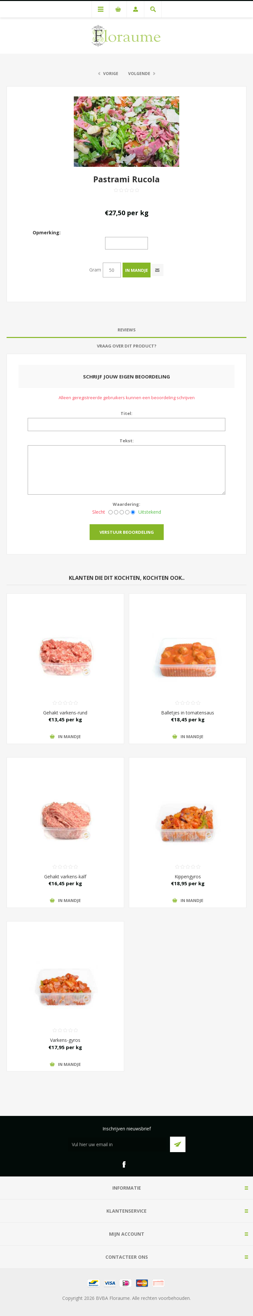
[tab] (126, 330)
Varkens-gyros (65, 1040)
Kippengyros (188, 876)
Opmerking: (47, 232)
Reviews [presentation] (127, 330)
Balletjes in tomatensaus (187, 713)
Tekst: (127, 441)
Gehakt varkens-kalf (65, 876)
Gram (95, 270)
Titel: (126, 413)
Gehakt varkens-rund (65, 713)
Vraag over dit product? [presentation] (126, 346)
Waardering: (126, 504)
